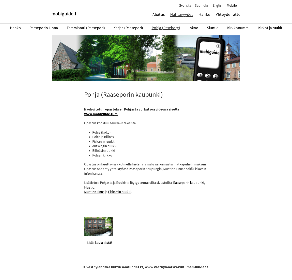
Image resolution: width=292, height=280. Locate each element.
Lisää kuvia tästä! (99, 242)
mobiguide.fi (64, 14)
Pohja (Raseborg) (166, 27)
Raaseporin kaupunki (188, 182)
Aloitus (158, 14)
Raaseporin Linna (43, 27)
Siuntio (213, 27)
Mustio (89, 187)
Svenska (185, 5)
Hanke (204, 14)
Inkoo (193, 27)
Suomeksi (202, 5)
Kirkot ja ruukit (270, 27)
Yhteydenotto (228, 14)
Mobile (232, 5)
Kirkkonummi (238, 27)
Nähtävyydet (181, 14)
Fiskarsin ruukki (119, 192)
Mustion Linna (94, 192)
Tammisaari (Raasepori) (86, 27)
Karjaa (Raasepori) (128, 27)
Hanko (15, 27)
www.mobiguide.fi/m (101, 114)
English (218, 5)
